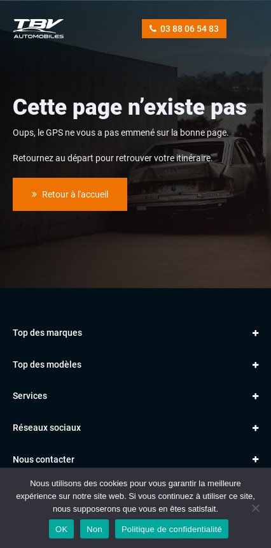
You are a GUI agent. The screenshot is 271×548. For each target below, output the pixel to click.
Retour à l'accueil (70, 194)
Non (94, 529)
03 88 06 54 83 (184, 29)
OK (61, 529)
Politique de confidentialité (172, 529)
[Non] (255, 507)
